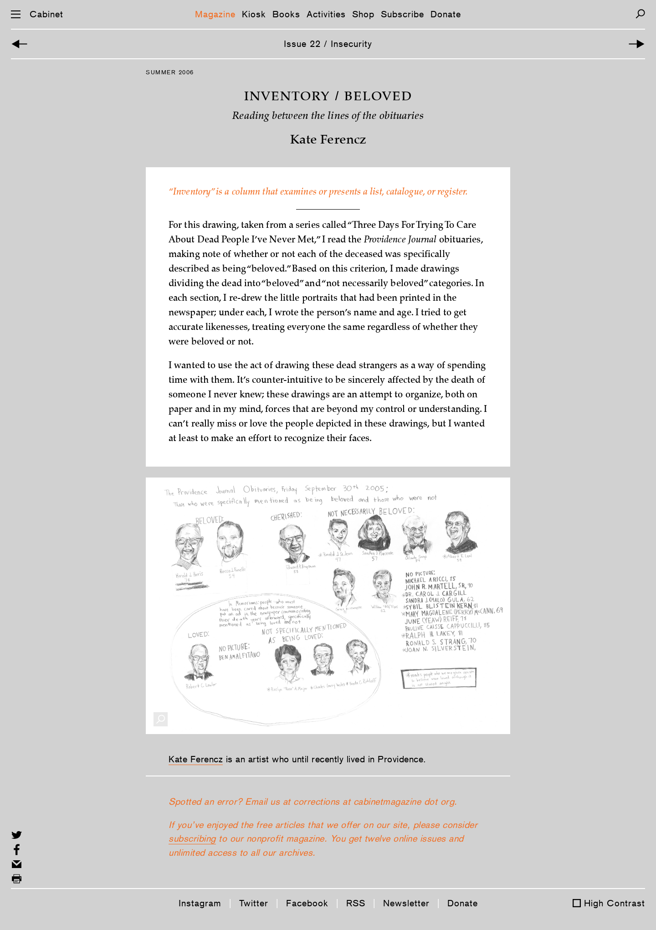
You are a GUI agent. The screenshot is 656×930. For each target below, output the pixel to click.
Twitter (253, 903)
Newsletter (406, 903)
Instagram (200, 903)
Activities (326, 14)
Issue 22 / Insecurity (328, 43)
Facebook (307, 903)
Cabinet (46, 14)
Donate (445, 14)
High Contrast (614, 903)
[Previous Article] (19, 44)
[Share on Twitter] (16, 835)
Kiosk (254, 14)
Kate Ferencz (196, 759)
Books (286, 14)
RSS (355, 903)
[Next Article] (636, 44)
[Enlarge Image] (161, 719)
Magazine (215, 14)
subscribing (192, 838)
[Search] (640, 14)
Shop (363, 14)
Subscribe (402, 14)
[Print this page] (16, 878)
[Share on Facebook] (16, 849)
